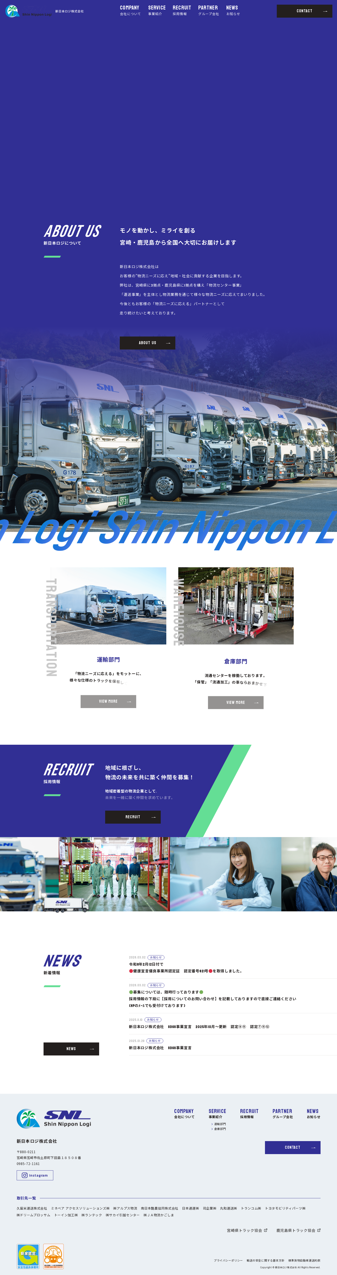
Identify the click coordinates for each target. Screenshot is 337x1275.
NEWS (233, 11)
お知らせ (314, 1117)
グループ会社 (283, 1117)
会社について (184, 1117)
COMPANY (130, 11)
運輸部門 (220, 1124)
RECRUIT (182, 11)
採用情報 (247, 1117)
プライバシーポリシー (228, 1260)
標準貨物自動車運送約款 (304, 1260)
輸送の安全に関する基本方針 (266, 1260)
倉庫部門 (220, 1129)
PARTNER (208, 11)
